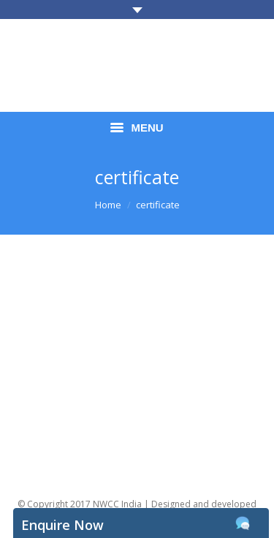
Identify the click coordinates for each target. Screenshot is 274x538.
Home (108, 204)
